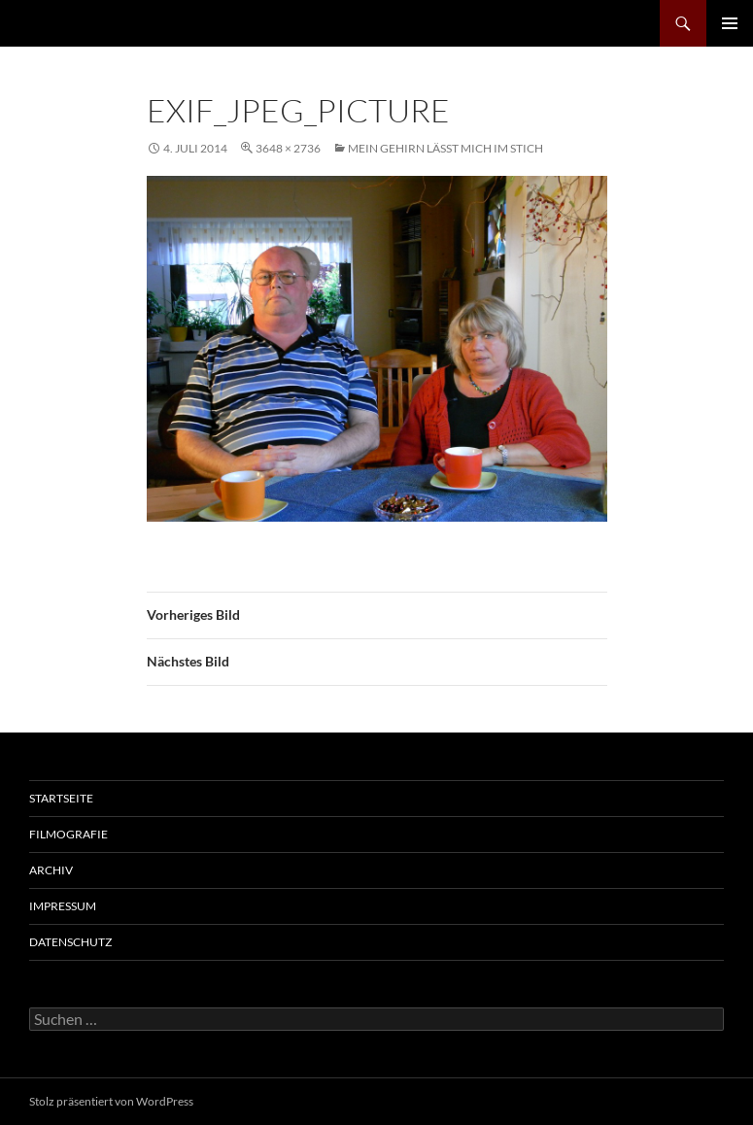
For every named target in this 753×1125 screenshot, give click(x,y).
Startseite (61, 798)
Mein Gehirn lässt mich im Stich (445, 148)
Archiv (51, 870)
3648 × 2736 (288, 148)
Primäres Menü (729, 23)
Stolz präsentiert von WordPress (111, 1101)
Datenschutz (70, 942)
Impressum (62, 906)
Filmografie (68, 834)
